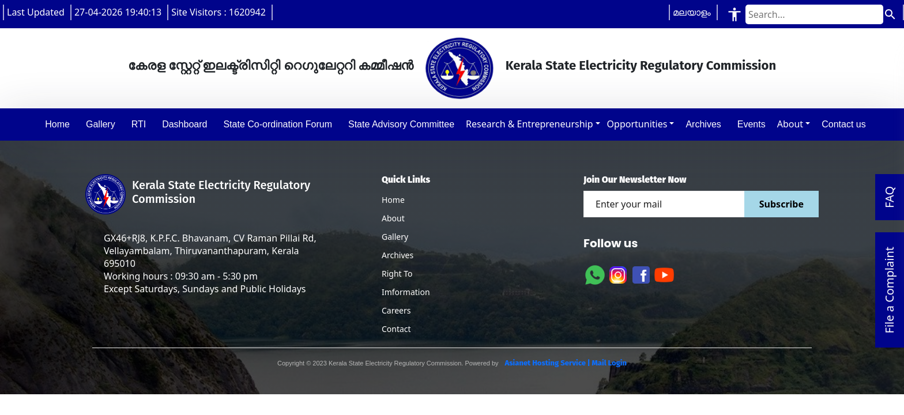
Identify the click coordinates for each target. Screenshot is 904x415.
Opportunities (637, 124)
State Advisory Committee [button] (401, 124)
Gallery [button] (100, 124)
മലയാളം (692, 12)
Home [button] (57, 124)
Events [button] (751, 124)
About (790, 124)
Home (393, 199)
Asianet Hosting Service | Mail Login (565, 363)
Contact (396, 328)
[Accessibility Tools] (734, 14)
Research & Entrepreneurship (529, 124)
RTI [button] (138, 124)
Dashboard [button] (184, 124)
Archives (397, 255)
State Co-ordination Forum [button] (277, 124)
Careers (396, 310)
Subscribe (781, 204)
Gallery (395, 236)
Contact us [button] (843, 124)
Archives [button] (703, 124)
